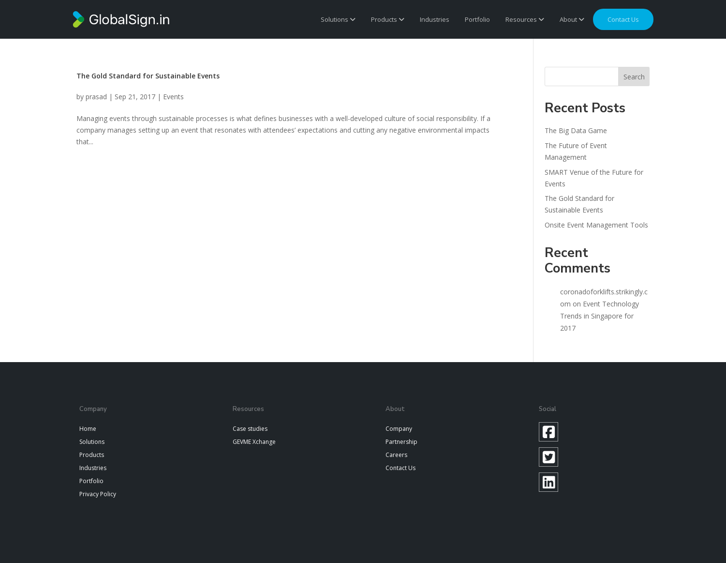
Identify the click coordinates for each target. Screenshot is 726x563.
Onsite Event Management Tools (596, 224)
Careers (396, 455)
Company (398, 429)
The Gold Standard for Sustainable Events (148, 75)
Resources (524, 19)
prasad (96, 96)
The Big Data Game (576, 130)
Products (387, 19)
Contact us (623, 19)
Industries (434, 19)
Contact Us (400, 468)
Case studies (250, 429)
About (572, 19)
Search (634, 76)
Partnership (401, 442)
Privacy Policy (97, 494)
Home (87, 429)
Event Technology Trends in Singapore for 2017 (599, 316)
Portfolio (477, 19)
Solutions (338, 19)
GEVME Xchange (254, 442)
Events (173, 96)
